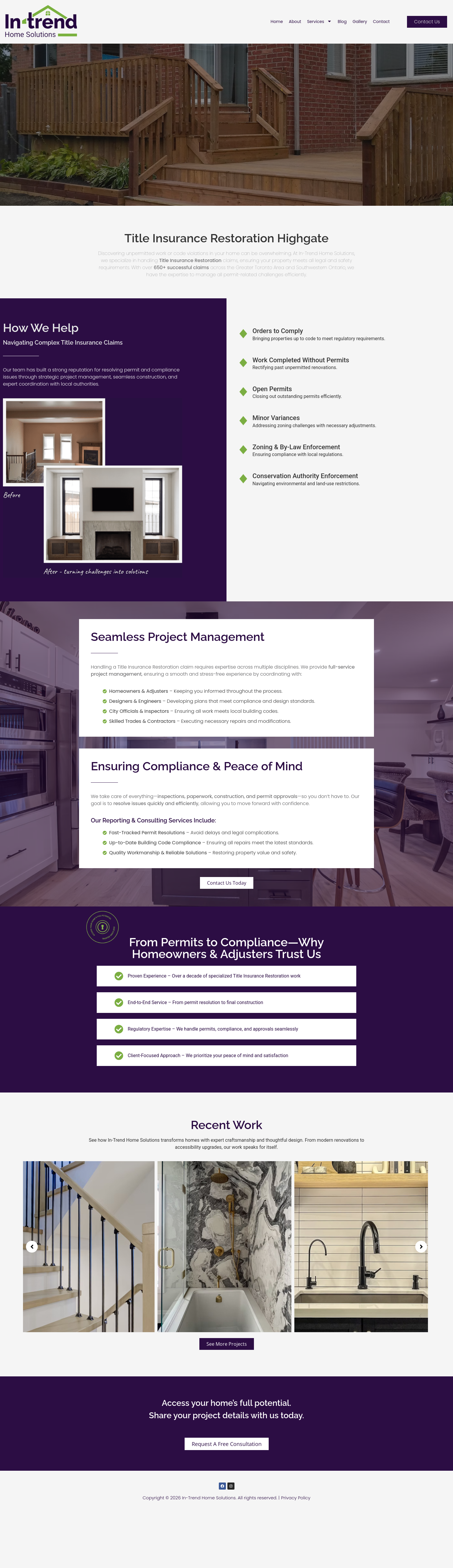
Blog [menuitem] (342, 21)
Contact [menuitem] (381, 21)
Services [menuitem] (319, 21)
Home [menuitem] (276, 21)
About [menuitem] (295, 21)
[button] (32, 1303)
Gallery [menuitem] (360, 21)
